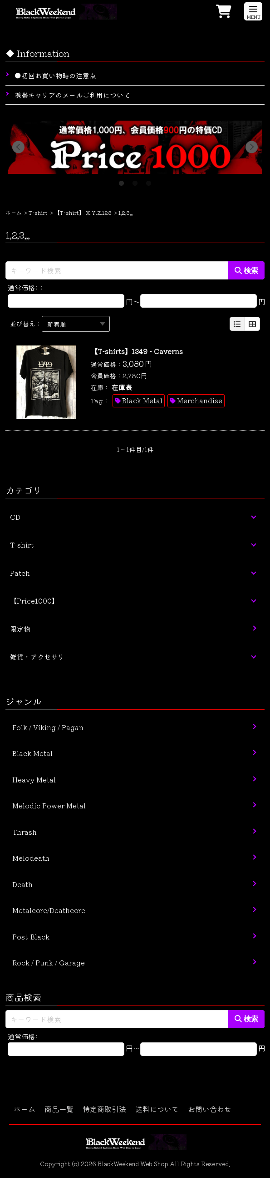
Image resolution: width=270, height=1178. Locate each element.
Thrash (24, 832)
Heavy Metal (34, 779)
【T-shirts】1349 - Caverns (137, 351)
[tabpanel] (135, 147)
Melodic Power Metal (49, 805)
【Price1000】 (34, 600)
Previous (18, 147)
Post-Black (30, 936)
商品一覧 (59, 1108)
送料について (157, 1108)
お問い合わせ (209, 1108)
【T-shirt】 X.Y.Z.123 (83, 212)
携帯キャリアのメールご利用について (72, 95)
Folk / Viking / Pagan (47, 727)
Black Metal (142, 400)
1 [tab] (121, 180)
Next (251, 147)
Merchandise (199, 400)
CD (15, 517)
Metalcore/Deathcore (48, 910)
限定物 (20, 629)
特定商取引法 (104, 1108)
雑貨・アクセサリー (40, 656)
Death (22, 884)
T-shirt (38, 212)
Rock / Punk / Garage (48, 962)
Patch (20, 573)
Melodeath (30, 858)
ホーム (13, 212)
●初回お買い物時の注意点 (55, 75)
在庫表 (122, 387)
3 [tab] (148, 180)
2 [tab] (135, 180)
